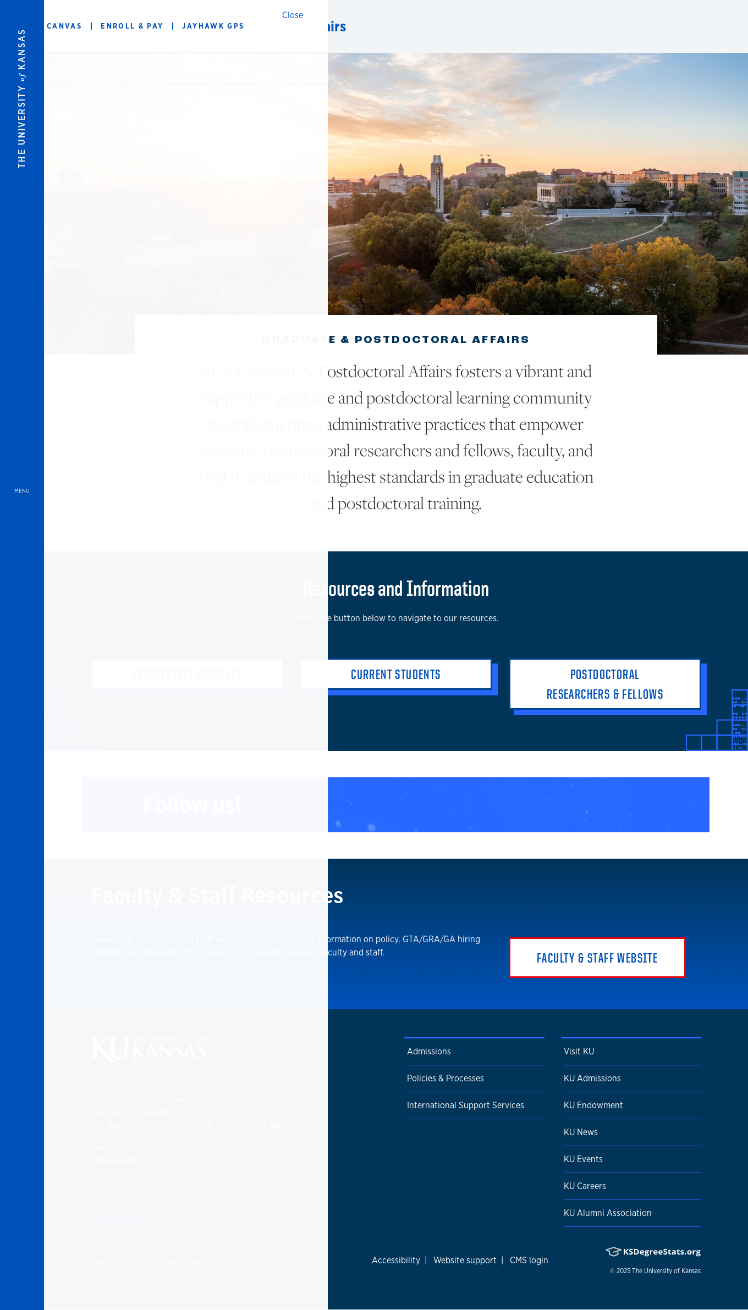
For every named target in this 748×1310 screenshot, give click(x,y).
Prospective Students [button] (187, 674)
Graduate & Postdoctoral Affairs (247, 26)
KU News (581, 1132)
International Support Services (465, 1105)
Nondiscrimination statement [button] (147, 1261)
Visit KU (579, 1051)
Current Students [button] (396, 674)
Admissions (429, 1051)
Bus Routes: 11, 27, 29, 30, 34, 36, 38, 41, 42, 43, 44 (185, 1125)
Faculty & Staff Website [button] (597, 957)
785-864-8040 (119, 1161)
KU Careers (585, 1186)
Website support (465, 1260)
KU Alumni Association (608, 1213)
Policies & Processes (445, 1078)
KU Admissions (592, 1078)
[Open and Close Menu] (22, 655)
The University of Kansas (666, 1271)
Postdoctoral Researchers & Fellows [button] (605, 684)
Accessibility (396, 1260)
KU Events (583, 1159)
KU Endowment (593, 1105)
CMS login (529, 1260)
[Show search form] (700, 26)
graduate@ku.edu (125, 1147)
